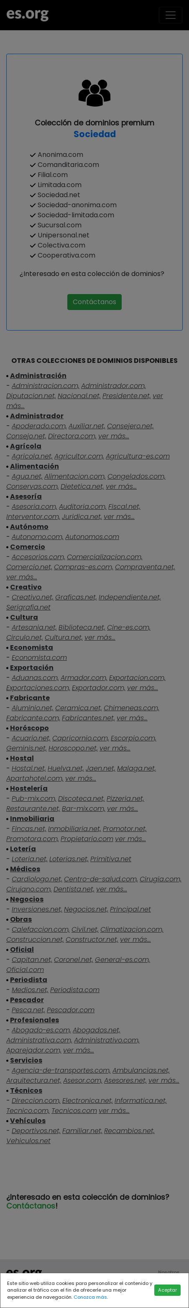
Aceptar (167, 1290)
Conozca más (90, 1297)
